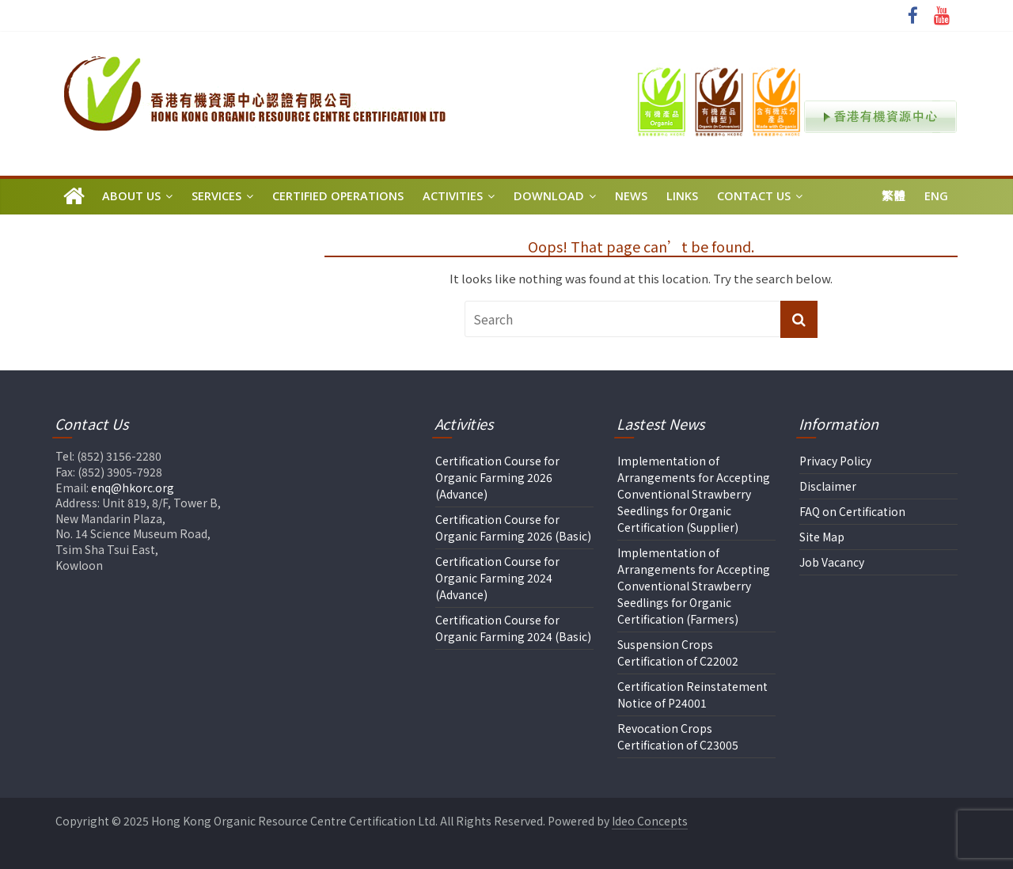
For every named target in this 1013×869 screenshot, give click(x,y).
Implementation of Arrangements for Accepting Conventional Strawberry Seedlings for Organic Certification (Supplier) (693, 494)
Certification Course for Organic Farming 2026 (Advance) (497, 477)
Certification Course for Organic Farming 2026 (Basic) (513, 527)
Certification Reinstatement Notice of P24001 (692, 694)
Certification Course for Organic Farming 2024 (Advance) (497, 577)
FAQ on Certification (852, 511)
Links (682, 195)
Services (216, 195)
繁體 (893, 195)
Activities (453, 195)
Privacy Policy (835, 461)
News (631, 195)
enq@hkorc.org (132, 487)
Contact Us (754, 195)
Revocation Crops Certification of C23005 (677, 736)
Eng (936, 195)
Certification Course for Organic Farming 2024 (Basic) (513, 628)
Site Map (821, 537)
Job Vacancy (831, 562)
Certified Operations (338, 195)
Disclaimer (827, 486)
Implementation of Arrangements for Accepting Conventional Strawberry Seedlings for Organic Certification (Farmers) (693, 586)
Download (549, 195)
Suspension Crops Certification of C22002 (677, 652)
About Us (131, 195)
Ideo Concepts (650, 821)
